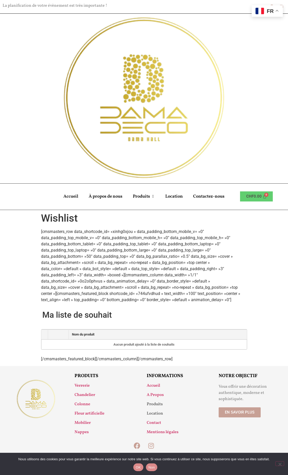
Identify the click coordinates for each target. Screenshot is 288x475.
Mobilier (83, 423)
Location (174, 196)
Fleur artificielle (89, 413)
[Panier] (256, 196)
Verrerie (82, 385)
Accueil (70, 196)
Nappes (82, 432)
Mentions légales (162, 432)
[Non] (279, 463)
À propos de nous (105, 196)
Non (152, 467)
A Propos (155, 395)
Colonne (82, 404)
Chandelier (85, 395)
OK (138, 467)
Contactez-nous (209, 196)
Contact (154, 423)
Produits (144, 196)
